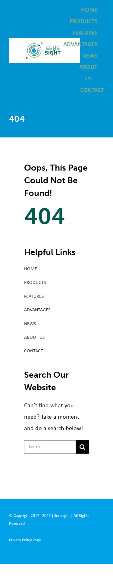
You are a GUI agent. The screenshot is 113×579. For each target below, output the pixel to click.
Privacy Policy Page (25, 540)
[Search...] (50, 447)
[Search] (82, 447)
